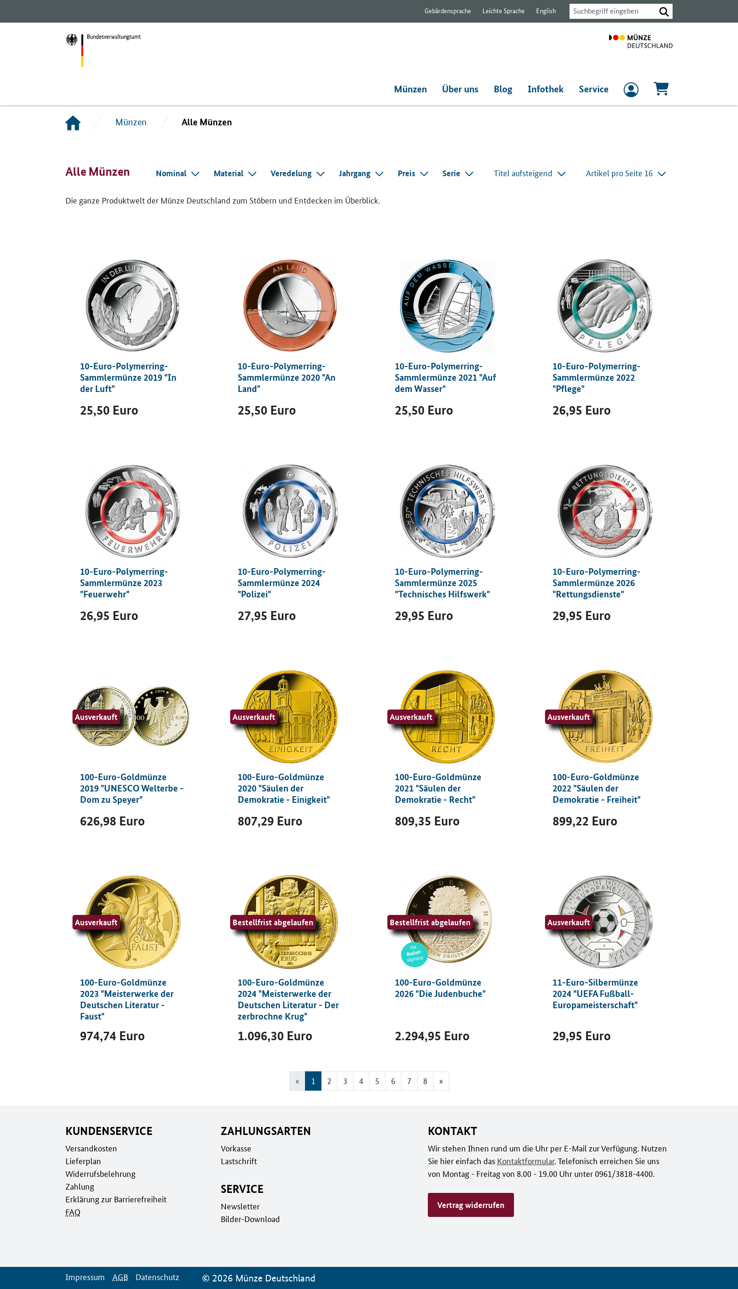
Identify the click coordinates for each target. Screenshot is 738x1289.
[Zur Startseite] (641, 50)
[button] (664, 11)
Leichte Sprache (499, 11)
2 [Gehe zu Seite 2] (329, 1081)
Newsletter (239, 1206)
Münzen (412, 89)
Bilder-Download (249, 1219)
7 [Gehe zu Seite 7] (409, 1081)
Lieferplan (82, 1161)
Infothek (546, 89)
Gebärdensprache (443, 11)
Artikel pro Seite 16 (626, 173)
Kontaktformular (524, 1161)
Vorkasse (236, 1148)
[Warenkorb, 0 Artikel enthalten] (661, 91)
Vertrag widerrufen (470, 1204)
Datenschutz (155, 1277)
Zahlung (79, 1186)
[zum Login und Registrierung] (631, 92)
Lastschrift (238, 1161)
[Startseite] (72, 122)
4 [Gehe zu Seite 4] (361, 1081)
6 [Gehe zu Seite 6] (393, 1081)
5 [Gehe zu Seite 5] (377, 1081)
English (540, 11)
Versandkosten (90, 1148)
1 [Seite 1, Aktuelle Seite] (313, 1081)
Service (594, 89)
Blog (505, 89)
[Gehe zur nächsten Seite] (441, 1081)
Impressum (84, 1277)
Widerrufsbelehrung (100, 1173)
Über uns (462, 89)
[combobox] (610, 11)
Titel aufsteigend (532, 173)
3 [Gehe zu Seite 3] (345, 1081)
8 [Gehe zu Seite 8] (425, 1081)
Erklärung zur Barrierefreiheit (115, 1199)
